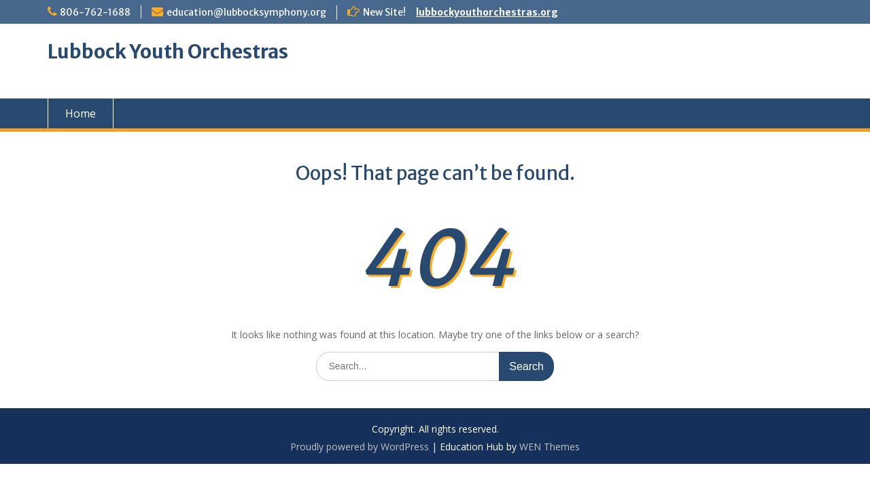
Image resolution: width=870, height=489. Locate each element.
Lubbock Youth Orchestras (168, 51)
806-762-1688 (95, 12)
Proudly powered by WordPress (359, 446)
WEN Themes (549, 446)
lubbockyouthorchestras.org (487, 12)
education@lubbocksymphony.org (246, 12)
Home (80, 113)
